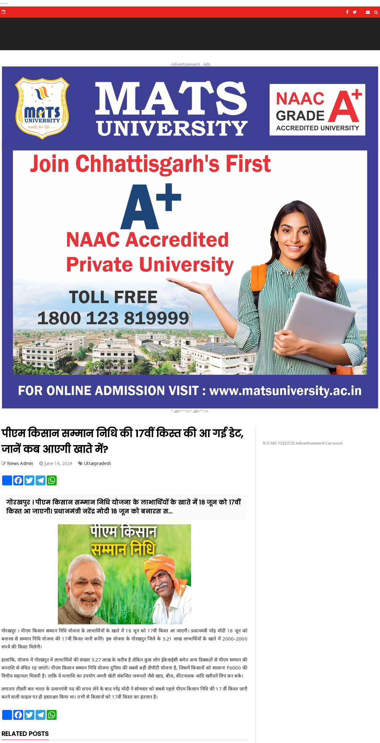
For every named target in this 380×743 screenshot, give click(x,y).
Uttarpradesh (97, 463)
